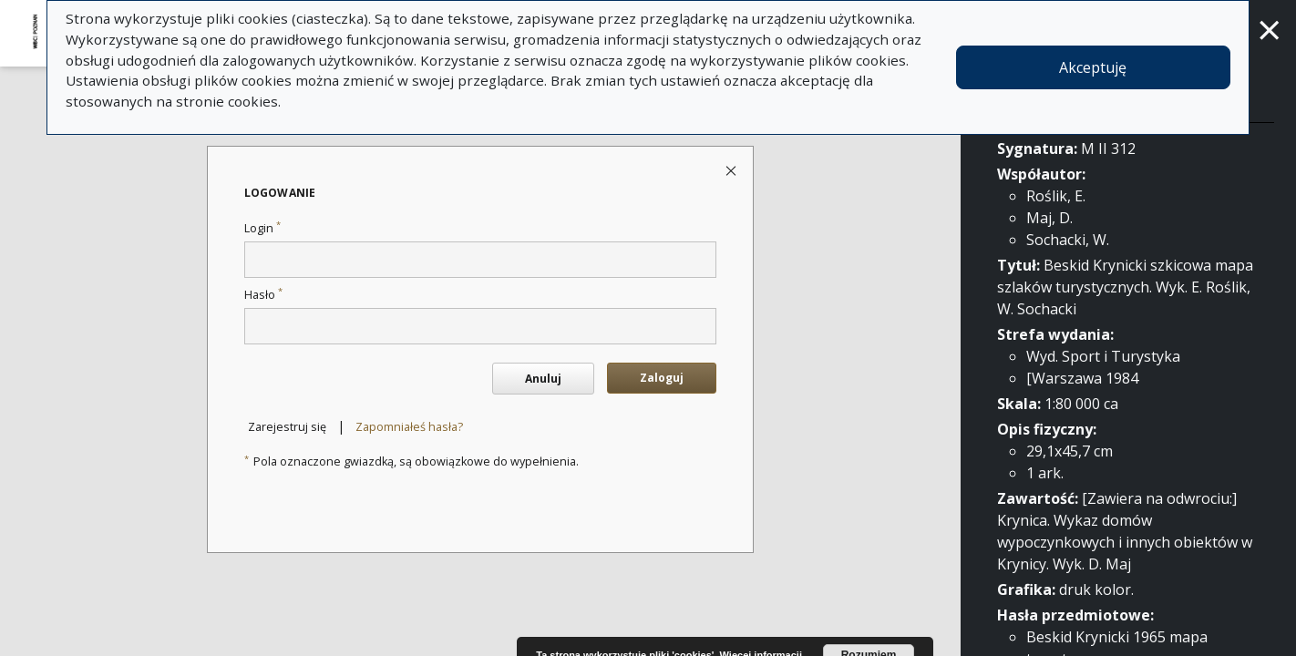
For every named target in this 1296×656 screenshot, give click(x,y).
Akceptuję (1092, 67)
